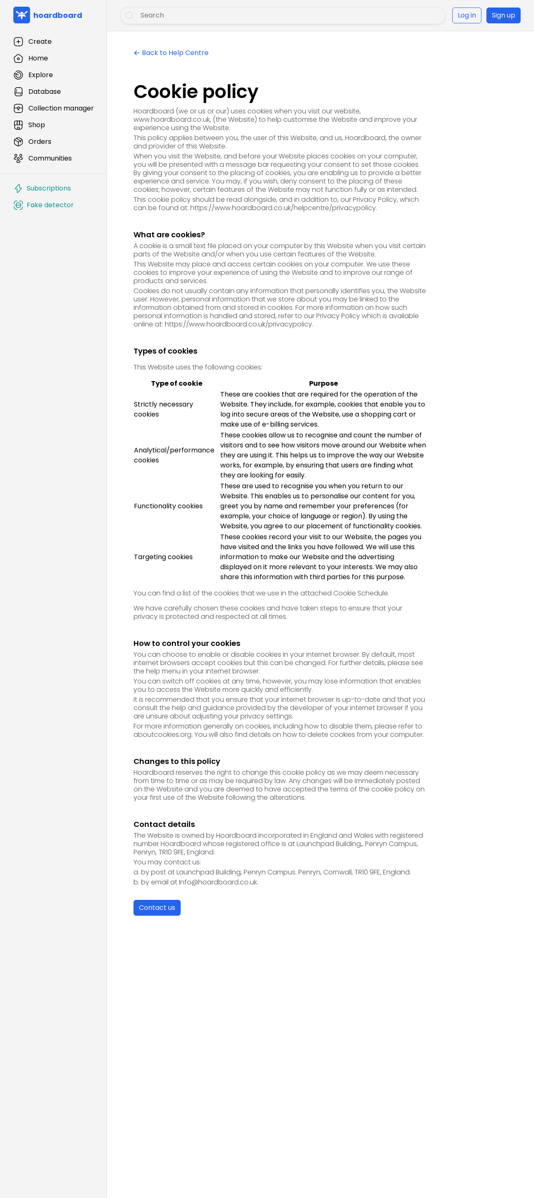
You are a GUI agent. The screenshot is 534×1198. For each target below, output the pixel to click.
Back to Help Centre (175, 53)
